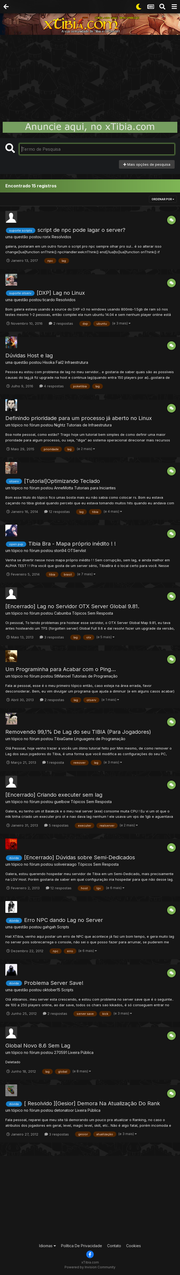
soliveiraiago (65, 864)
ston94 (60, 550)
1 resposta (53, 762)
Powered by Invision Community (90, 1267)
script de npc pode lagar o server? (81, 230)
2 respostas (61, 323)
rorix (47, 236)
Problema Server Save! (53, 983)
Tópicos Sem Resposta (92, 613)
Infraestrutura (76, 362)
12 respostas (57, 511)
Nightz (59, 425)
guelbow (62, 801)
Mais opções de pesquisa (146, 164)
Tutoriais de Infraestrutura (89, 425)
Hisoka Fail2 (53, 362)
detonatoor (64, 1110)
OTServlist (77, 550)
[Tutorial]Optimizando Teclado (62, 481)
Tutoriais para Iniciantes (95, 488)
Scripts (63, 927)
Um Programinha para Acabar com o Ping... (60, 669)
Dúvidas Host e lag (29, 355)
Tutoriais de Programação (95, 676)
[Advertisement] (90, 74)
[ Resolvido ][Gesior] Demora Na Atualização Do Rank (92, 1103)
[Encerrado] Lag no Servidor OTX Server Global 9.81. (72, 606)
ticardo (49, 299)
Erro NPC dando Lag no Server (63, 920)
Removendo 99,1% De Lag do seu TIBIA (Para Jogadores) (78, 732)
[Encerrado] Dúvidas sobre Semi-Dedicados (79, 857)
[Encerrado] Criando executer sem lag (53, 795)
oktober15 (51, 990)
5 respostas (56, 825)
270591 (60, 1052)
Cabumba (62, 613)
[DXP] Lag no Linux (61, 293)
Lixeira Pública (80, 1052)
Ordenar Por (163, 199)
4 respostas (51, 386)
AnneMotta (63, 488)
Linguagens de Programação (99, 738)
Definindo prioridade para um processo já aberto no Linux (78, 418)
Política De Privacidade (81, 1245)
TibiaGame (63, 738)
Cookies (133, 1245)
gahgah (49, 927)
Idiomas (47, 1245)
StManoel (62, 676)
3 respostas (52, 637)
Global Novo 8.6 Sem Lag (37, 1045)
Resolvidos (61, 236)
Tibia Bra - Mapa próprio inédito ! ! (72, 543)
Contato (114, 1245)
